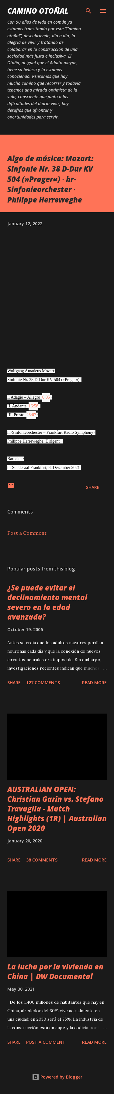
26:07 (31, 415)
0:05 (46, 397)
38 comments (41, 860)
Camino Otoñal (37, 11)
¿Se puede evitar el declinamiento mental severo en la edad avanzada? (47, 602)
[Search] (88, 11)
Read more (94, 682)
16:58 (33, 406)
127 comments (43, 682)
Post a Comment (27, 533)
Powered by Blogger (57, 1077)
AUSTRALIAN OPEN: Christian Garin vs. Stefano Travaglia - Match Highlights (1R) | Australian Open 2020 (57, 808)
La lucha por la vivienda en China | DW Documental (55, 971)
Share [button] (92, 487)
